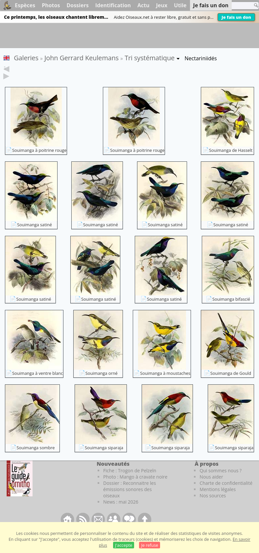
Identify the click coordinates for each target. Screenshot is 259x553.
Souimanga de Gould (230, 383)
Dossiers (77, 5)
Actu (143, 5)
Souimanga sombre (36, 458)
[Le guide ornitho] (20, 488)
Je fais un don (236, 17)
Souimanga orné (101, 383)
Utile (180, 5)
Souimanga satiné (34, 235)
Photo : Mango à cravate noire (135, 487)
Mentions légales (218, 499)
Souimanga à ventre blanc (37, 383)
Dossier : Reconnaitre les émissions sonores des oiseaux (129, 499)
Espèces (25, 5)
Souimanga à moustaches (165, 383)
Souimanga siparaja (104, 458)
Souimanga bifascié (231, 309)
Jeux (162, 5)
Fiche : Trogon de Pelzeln (129, 481)
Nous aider (211, 487)
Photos (51, 5)
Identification (113, 5)
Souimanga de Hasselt (230, 160)
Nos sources (213, 506)
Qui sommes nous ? (221, 481)
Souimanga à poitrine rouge (39, 160)
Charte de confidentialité (226, 493)
